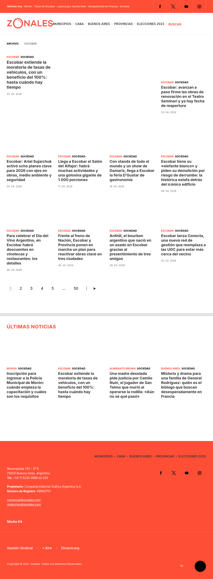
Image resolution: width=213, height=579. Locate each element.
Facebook (160, 6)
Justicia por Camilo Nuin (71, 6)
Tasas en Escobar (44, 6)
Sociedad (27, 56)
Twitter (173, 6)
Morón (28, 6)
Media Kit (14, 521)
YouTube (186, 6)
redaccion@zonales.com (24, 504)
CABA (79, 24)
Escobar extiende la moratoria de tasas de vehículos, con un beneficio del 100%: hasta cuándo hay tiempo (29, 75)
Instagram (199, 6)
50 (76, 288)
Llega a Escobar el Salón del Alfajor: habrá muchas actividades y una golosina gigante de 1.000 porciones (80, 170)
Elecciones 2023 (150, 24)
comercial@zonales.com (24, 500)
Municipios (62, 24)
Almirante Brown (122, 368)
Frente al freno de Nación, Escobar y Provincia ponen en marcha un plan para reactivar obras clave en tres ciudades (80, 247)
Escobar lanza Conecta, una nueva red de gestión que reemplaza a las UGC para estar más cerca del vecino (183, 245)
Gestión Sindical (20, 548)
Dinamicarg (70, 548)
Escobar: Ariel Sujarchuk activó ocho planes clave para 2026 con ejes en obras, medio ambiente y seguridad (29, 170)
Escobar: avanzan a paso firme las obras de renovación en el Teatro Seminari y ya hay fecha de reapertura (183, 96)
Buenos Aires (99, 24)
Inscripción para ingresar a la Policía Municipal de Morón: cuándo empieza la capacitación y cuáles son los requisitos (26, 385)
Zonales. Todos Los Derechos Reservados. (56, 563)
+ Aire (47, 548)
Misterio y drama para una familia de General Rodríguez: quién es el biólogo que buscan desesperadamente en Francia (181, 385)
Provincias (123, 24)
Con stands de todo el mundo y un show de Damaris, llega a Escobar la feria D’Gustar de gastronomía (132, 170)
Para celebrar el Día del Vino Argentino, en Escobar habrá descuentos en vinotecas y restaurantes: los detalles (27, 249)
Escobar (125, 6)
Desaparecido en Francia (103, 6)
